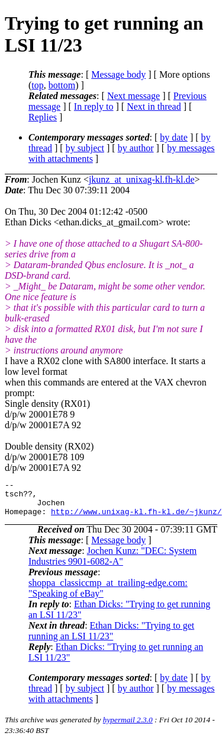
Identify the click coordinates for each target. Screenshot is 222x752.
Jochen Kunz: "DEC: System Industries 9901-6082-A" (112, 563)
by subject (85, 148)
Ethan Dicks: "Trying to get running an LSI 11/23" (111, 637)
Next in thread (154, 106)
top (37, 85)
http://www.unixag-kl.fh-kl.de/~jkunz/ (136, 518)
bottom (62, 85)
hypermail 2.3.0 (128, 726)
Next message (133, 96)
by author (136, 148)
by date (174, 137)
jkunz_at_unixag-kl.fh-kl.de (142, 179)
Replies (42, 117)
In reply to (94, 106)
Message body (118, 74)
